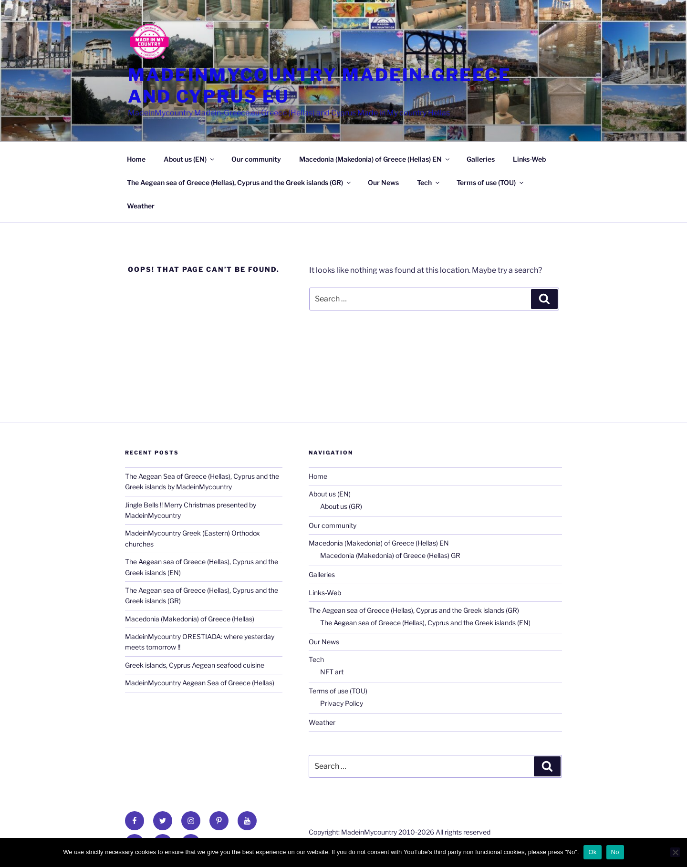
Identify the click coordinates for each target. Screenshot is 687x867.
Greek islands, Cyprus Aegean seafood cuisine (194, 665)
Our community (256, 159)
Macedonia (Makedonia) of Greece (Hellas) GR (390, 555)
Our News (383, 182)
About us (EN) (190, 159)
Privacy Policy (341, 703)
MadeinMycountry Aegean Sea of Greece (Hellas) (199, 683)
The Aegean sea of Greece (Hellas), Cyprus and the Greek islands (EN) (425, 623)
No (615, 852)
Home (136, 159)
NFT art (332, 672)
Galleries (481, 159)
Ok (592, 852)
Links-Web (529, 159)
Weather (141, 206)
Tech (429, 182)
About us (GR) (341, 506)
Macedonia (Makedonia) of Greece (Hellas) (189, 619)
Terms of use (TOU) (491, 182)
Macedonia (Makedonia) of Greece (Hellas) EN (375, 159)
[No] (675, 852)
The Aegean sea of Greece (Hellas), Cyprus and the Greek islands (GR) (239, 182)
